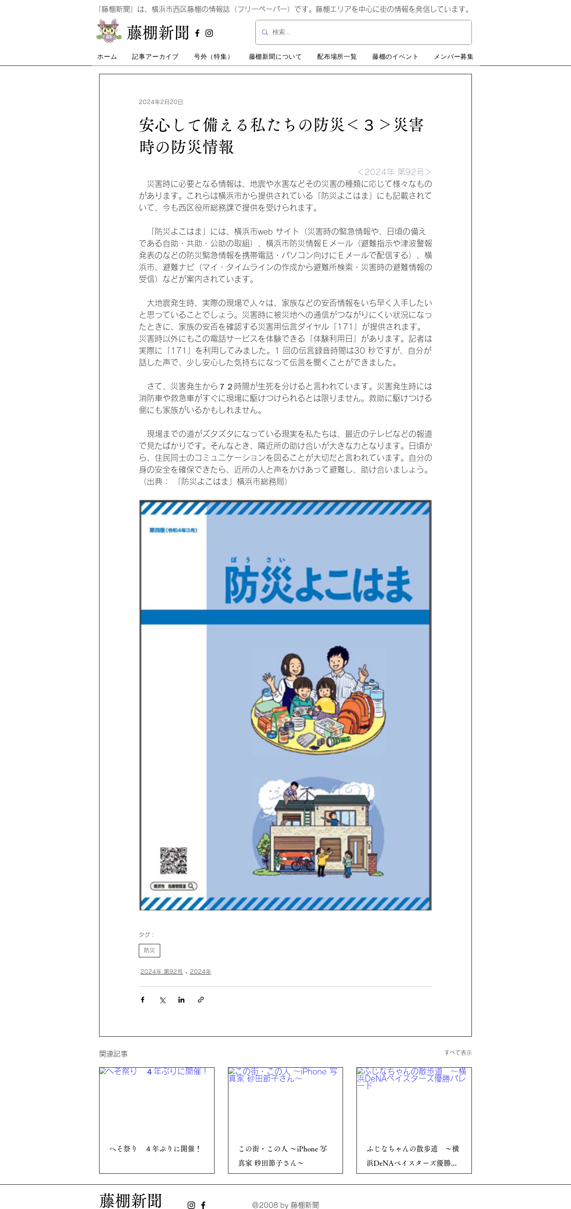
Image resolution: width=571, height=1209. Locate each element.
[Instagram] (209, 33)
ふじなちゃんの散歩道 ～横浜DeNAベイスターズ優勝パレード (412, 1157)
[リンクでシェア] (201, 999)
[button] (155, 56)
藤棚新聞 (131, 1201)
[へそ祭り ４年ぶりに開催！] (157, 1100)
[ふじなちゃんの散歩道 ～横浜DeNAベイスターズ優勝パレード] (414, 1100)
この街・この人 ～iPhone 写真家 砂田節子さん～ (282, 1156)
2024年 (200, 971)
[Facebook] (197, 33)
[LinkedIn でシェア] (181, 999)
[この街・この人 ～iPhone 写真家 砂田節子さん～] (285, 1100)
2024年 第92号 (161, 971)
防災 (149, 950)
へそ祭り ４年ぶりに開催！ (155, 1148)
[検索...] (363, 32)
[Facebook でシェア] (142, 999)
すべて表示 (458, 1052)
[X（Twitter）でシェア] (162, 999)
